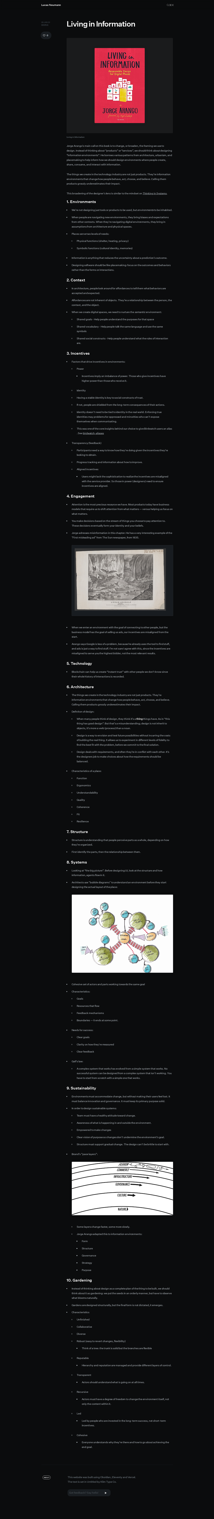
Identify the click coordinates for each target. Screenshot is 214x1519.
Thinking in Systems (155, 193)
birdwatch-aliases (93, 433)
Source (44, 24)
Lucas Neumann (51, 4)
